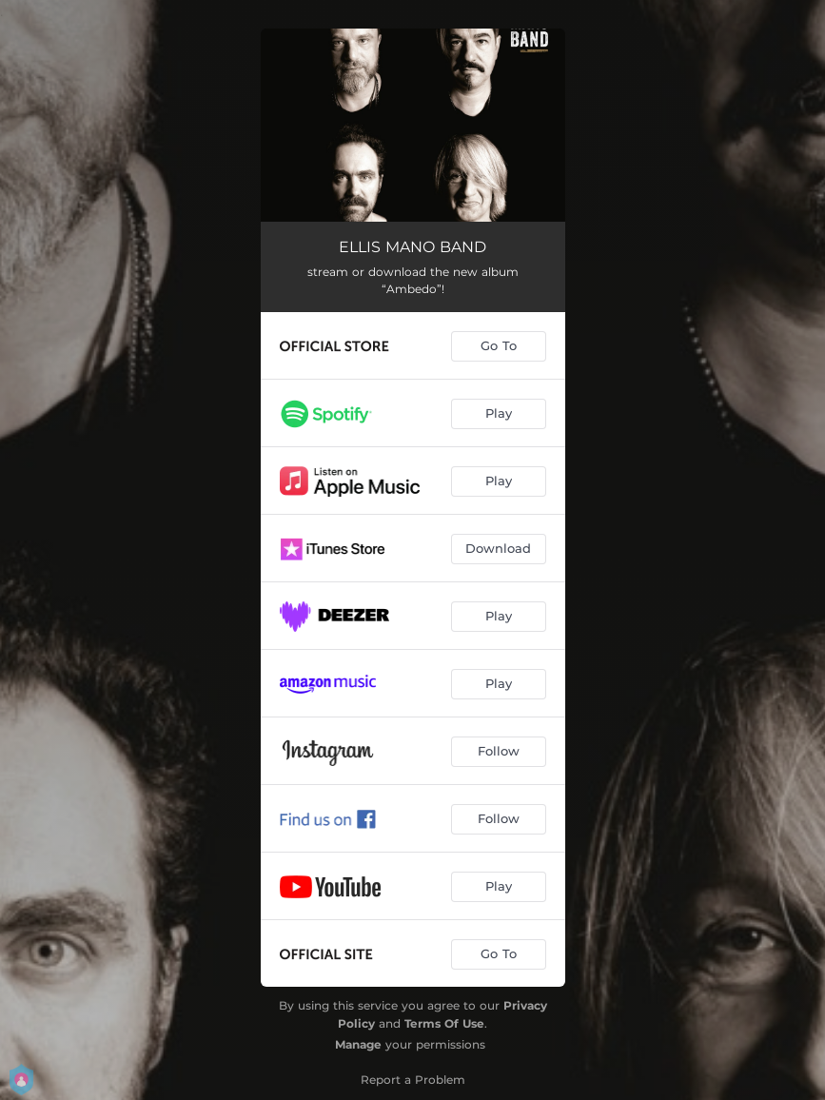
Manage (358, 1044)
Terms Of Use (444, 1023)
